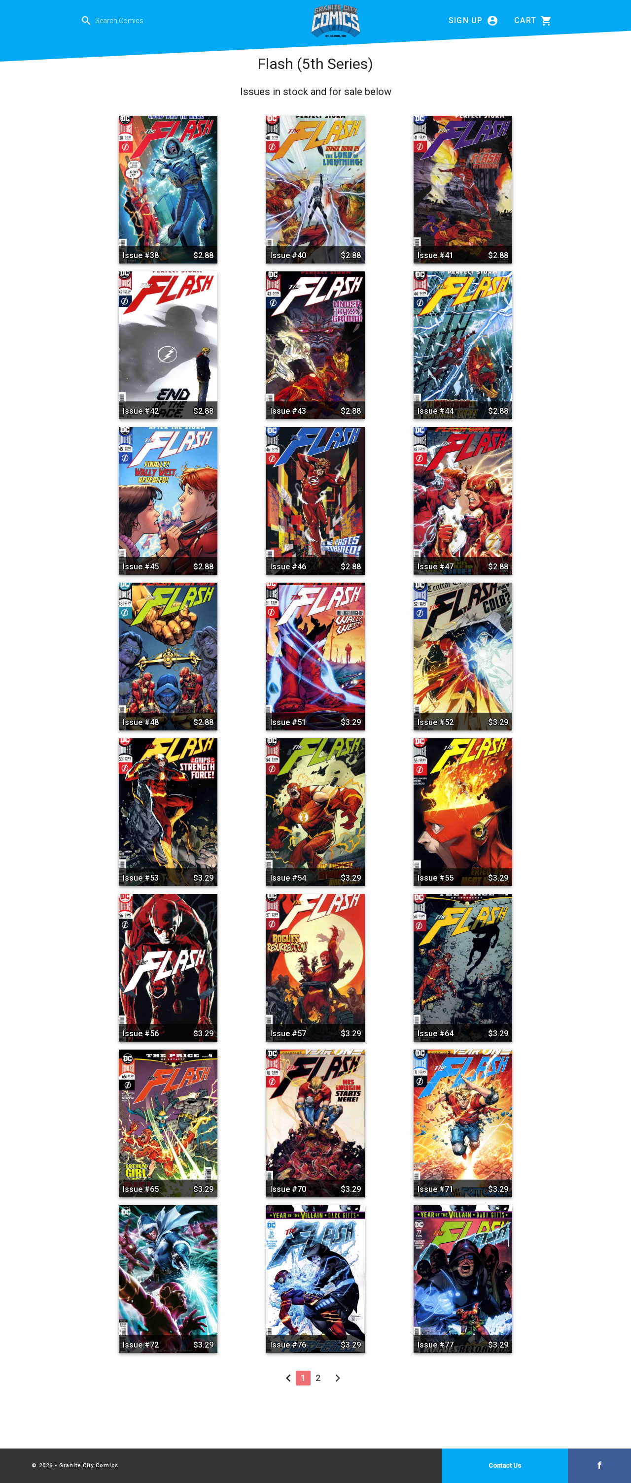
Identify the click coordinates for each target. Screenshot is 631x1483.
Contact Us (505, 1465)
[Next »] (337, 1380)
